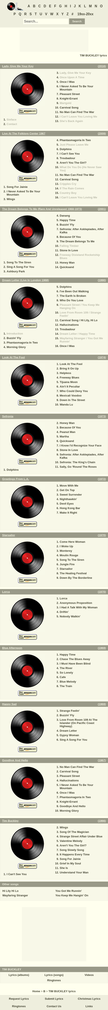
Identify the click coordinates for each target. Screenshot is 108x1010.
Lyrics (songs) (53, 975)
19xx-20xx (86, 14)
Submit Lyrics (54, 998)
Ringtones (54, 980)
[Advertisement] (54, 40)
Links (89, 1006)
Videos (89, 975)
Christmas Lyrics (89, 998)
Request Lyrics (19, 998)
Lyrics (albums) (19, 975)
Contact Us (54, 1006)
